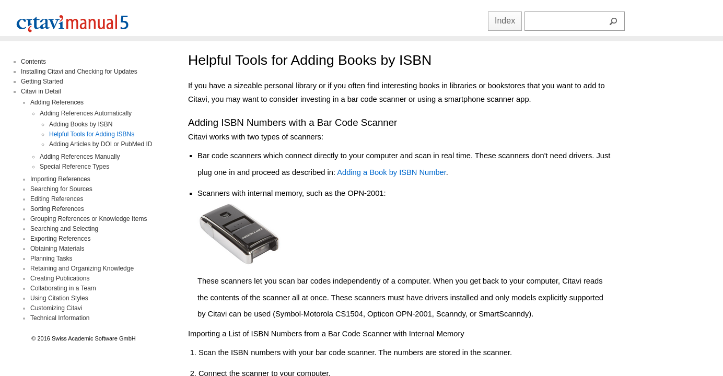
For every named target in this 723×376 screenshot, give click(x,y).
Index (505, 20)
